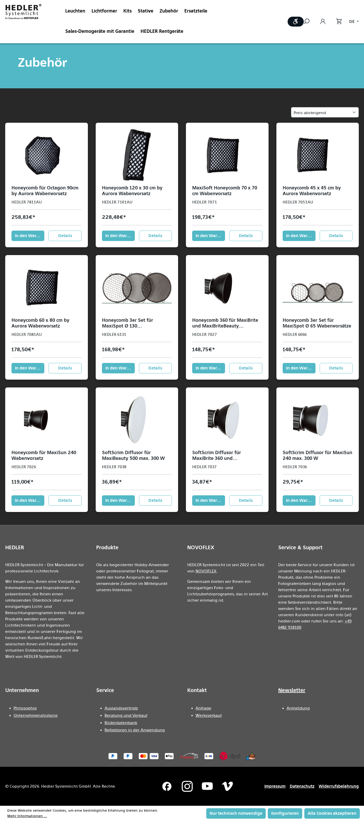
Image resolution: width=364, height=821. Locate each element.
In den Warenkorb (29, 235)
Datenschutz (302, 786)
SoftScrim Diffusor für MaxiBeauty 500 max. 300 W (133, 455)
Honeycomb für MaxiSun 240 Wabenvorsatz (43, 455)
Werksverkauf (209, 715)
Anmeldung (298, 708)
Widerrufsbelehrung (339, 786)
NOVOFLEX (206, 571)
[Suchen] (309, 22)
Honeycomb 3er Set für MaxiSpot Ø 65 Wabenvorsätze (317, 323)
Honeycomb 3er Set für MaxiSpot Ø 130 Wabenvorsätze (127, 323)
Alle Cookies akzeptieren (332, 813)
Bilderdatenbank (121, 722)
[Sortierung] (325, 112)
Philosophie (25, 708)
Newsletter (291, 690)
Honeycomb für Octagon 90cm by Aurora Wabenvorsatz (44, 190)
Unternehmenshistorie (36, 715)
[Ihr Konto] (323, 22)
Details (65, 235)
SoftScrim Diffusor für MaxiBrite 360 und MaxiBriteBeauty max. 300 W (224, 455)
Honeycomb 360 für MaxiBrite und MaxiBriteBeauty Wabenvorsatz (225, 323)
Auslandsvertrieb (121, 708)
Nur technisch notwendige (236, 813)
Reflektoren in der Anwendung (135, 730)
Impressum (275, 786)
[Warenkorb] (336, 22)
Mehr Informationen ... (27, 816)
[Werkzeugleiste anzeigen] (296, 22)
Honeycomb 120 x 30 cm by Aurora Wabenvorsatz (132, 190)
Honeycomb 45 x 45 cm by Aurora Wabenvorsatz (312, 190)
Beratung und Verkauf (126, 715)
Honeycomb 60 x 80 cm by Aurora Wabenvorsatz (40, 323)
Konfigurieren (285, 813)
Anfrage (203, 708)
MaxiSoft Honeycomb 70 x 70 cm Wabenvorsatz (224, 190)
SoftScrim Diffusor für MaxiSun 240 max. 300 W (317, 455)
